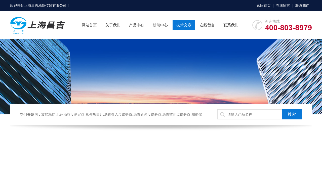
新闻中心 (160, 25)
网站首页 (89, 25)
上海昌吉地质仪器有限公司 (45, 6)
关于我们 (112, 25)
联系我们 (302, 6)
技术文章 (183, 25)
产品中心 (136, 25)
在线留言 (283, 6)
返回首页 (264, 6)
